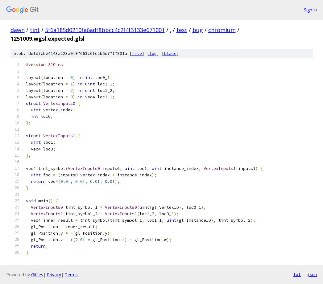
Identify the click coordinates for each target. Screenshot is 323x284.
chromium (222, 30)
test (181, 30)
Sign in (310, 10)
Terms (71, 275)
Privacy (54, 275)
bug (198, 30)
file (137, 53)
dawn (17, 30)
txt (297, 274)
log (153, 53)
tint (35, 30)
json (312, 274)
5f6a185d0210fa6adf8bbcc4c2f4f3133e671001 (105, 30)
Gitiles (37, 275)
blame (170, 53)
